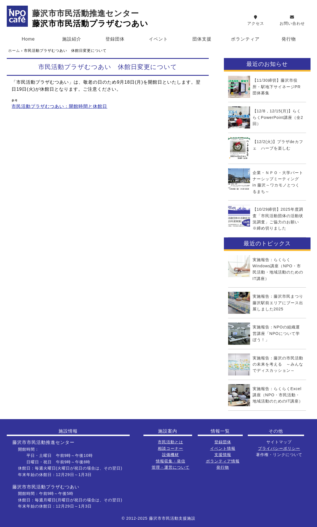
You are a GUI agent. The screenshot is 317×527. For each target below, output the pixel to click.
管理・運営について (171, 467)
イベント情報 (222, 448)
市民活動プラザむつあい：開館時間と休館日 (59, 106)
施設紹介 (71, 39)
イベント (158, 39)
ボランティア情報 (223, 461)
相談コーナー (170, 448)
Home (28, 39)
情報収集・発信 (170, 461)
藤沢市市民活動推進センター (85, 13)
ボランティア (245, 39)
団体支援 (202, 39)
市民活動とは (170, 442)
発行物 (289, 39)
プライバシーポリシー (279, 448)
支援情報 (222, 454)
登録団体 (115, 39)
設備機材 (170, 454)
